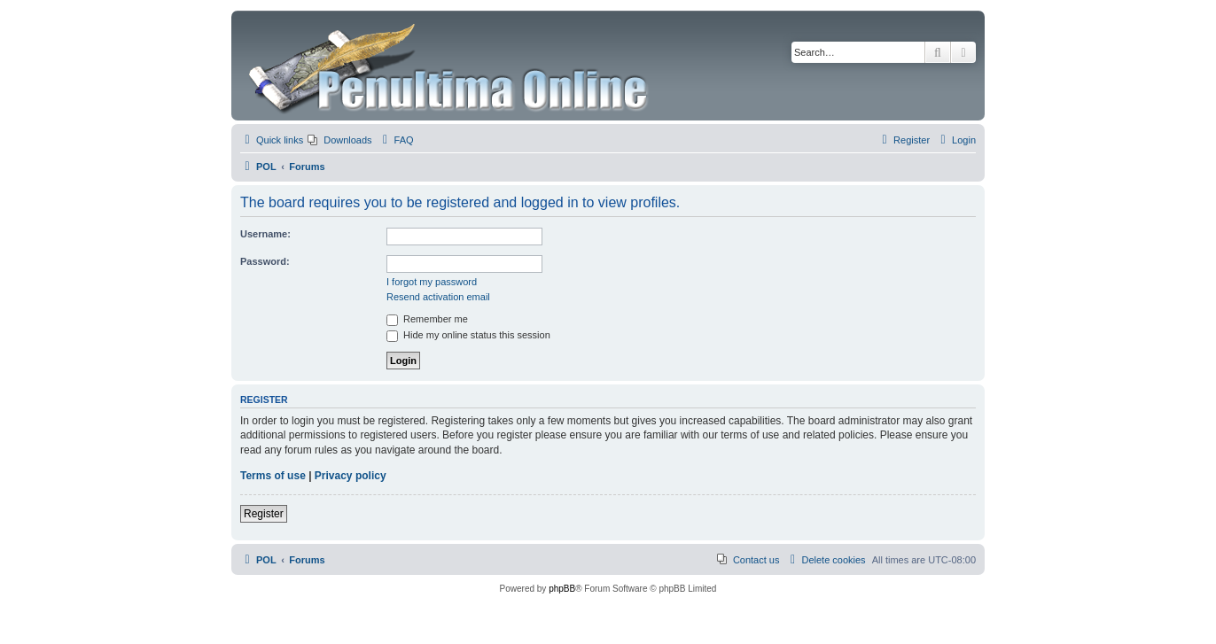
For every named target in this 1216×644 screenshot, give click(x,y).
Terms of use (273, 475)
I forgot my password (431, 281)
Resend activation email (438, 296)
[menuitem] (339, 140)
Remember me (427, 319)
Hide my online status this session (468, 335)
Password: (265, 261)
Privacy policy (350, 475)
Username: (265, 234)
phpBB (562, 589)
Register (264, 514)
